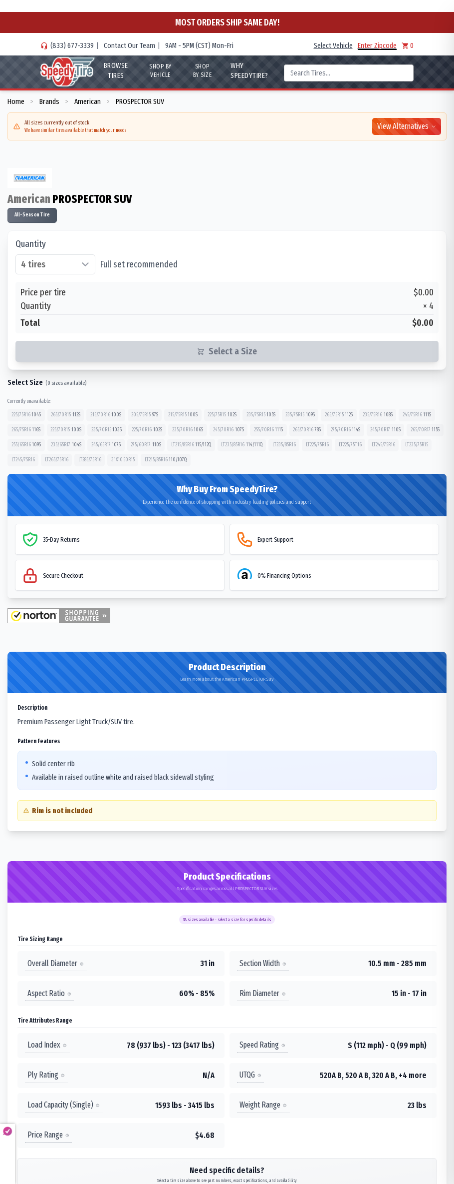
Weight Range (263, 1105)
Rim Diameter (262, 993)
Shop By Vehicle (160, 70)
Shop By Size (202, 70)
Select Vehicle (333, 45)
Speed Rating (262, 1045)
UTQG (250, 1075)
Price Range (48, 1135)
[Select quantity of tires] (55, 264)
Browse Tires (116, 70)
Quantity (30, 243)
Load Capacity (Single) (63, 1105)
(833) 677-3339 (72, 45)
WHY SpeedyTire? (249, 70)
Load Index (47, 1045)
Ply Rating (46, 1075)
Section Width (262, 963)
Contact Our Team (129, 45)
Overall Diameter (55, 963)
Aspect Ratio (49, 993)
